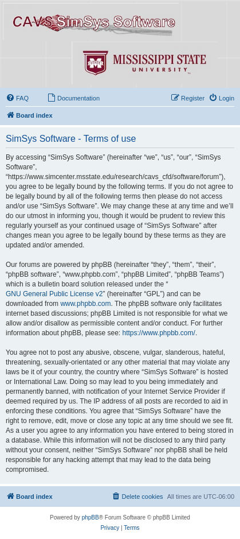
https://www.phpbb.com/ (158, 333)
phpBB (90, 517)
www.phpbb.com (85, 304)
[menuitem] (17, 98)
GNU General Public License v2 (54, 294)
